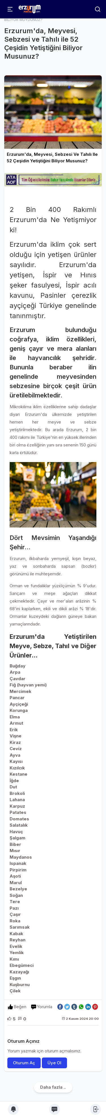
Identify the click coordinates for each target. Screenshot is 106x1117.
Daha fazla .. (53, 1087)
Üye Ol (54, 1062)
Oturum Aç (24, 1062)
